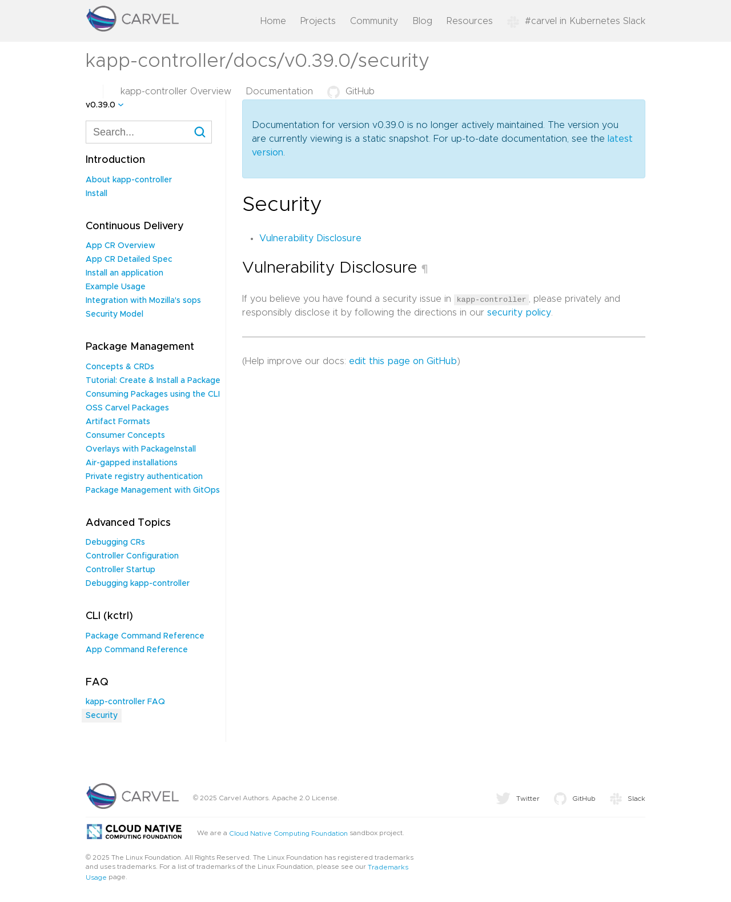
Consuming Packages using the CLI (153, 394)
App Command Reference (137, 650)
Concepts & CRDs (120, 367)
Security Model (114, 314)
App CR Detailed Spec (129, 260)
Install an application (124, 273)
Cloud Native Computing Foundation (288, 833)
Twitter (518, 798)
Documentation (279, 91)
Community (374, 21)
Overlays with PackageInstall (141, 449)
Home (273, 21)
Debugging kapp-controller (138, 584)
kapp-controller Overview (176, 91)
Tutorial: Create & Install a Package (153, 381)
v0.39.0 (100, 105)
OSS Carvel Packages (127, 408)
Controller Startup (120, 570)
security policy (519, 312)
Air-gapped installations (132, 463)
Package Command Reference (145, 636)
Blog (422, 21)
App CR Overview (120, 246)
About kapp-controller (129, 180)
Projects (318, 21)
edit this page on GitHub (403, 361)
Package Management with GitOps (153, 490)
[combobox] (149, 132)
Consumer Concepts (125, 436)
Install (96, 194)
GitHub (351, 91)
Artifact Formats (118, 422)
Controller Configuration (132, 556)
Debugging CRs (115, 542)
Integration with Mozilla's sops (143, 301)
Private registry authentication (144, 477)
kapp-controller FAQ (125, 702)
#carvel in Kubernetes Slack (576, 21)
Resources (470, 21)
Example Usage (116, 287)
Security (102, 716)
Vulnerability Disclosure (310, 238)
